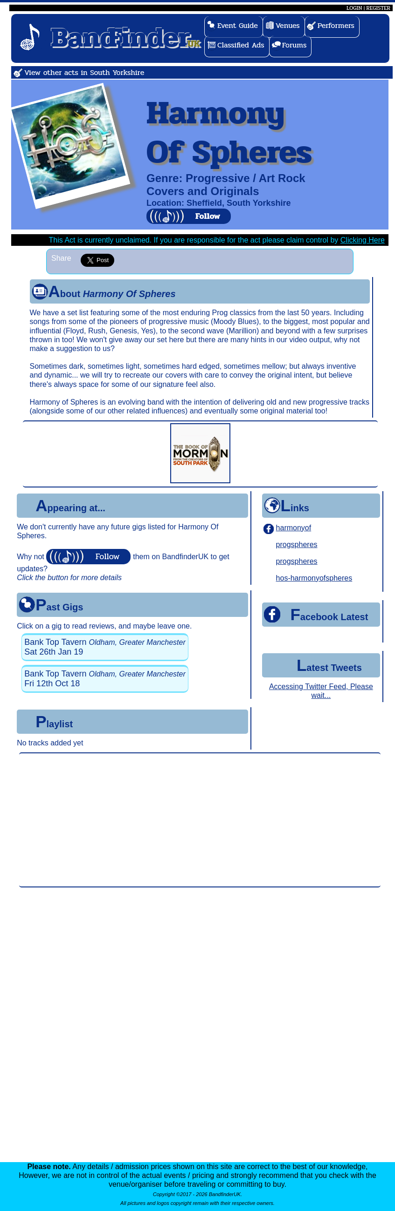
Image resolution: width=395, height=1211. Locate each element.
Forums (294, 45)
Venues (288, 25)
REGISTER (378, 8)
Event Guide (237, 25)
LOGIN (354, 8)
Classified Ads (240, 45)
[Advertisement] (200, 820)
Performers (336, 25)
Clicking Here (362, 240)
